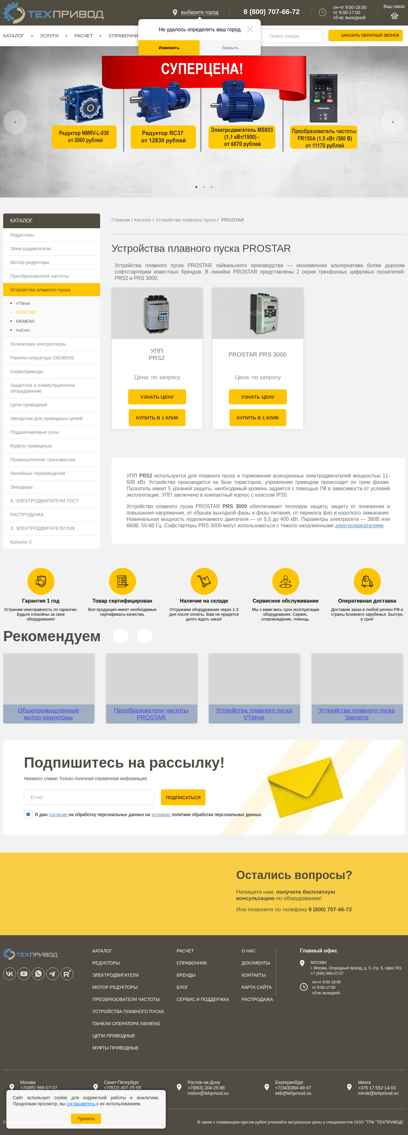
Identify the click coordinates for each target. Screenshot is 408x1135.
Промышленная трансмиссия (42, 459)
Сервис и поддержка (203, 999)
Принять (86, 1118)
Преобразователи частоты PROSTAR (151, 714)
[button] (196, 187)
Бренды (186, 975)
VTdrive (23, 303)
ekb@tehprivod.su (293, 1093)
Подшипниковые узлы (34, 432)
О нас (249, 950)
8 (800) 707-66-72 (272, 11)
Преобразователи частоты (39, 276)
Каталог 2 (21, 542)
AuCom (23, 330)
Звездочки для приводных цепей (46, 418)
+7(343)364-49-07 (293, 1087)
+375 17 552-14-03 (377, 1087)
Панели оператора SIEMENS (42, 357)
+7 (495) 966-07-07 (326, 973)
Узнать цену (157, 397)
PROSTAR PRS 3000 (258, 354)
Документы (256, 963)
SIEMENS (25, 321)
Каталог (13, 35)
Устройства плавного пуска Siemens (357, 714)
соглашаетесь (81, 1103)
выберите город (199, 12)
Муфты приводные (31, 445)
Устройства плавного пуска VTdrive (254, 714)
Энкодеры (21, 487)
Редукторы (22, 234)
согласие (59, 814)
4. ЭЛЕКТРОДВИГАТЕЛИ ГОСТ (44, 500)
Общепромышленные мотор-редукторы (48, 714)
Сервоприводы (26, 371)
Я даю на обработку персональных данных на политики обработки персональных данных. (143, 814)
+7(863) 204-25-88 (206, 1087)
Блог (182, 987)
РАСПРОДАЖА (27, 514)
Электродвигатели (30, 248)
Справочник (125, 35)
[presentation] (15, 122)
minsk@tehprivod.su (378, 1093)
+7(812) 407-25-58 (122, 1087)
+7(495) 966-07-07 (38, 1087)
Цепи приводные (28, 404)
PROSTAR (26, 312)
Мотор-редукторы (29, 262)
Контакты (254, 975)
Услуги (49, 35)
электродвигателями (359, 525)
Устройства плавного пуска (40, 289)
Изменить (169, 47)
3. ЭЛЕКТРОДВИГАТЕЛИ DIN (42, 528)
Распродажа (257, 999)
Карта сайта (257, 987)
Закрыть (230, 47)
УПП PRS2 (157, 354)
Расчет (83, 35)
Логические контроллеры (38, 344)
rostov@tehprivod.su (208, 1093)
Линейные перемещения (37, 473)
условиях (161, 814)
